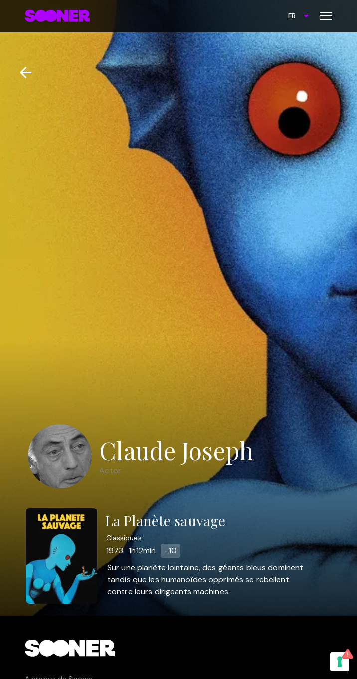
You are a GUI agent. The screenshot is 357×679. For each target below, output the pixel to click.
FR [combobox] (292, 15)
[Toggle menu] (326, 16)
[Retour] (21, 72)
